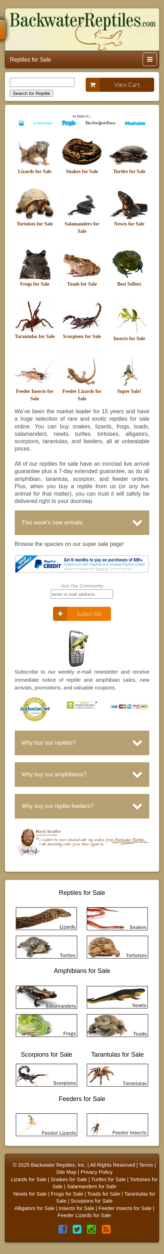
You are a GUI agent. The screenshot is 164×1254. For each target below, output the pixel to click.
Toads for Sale (82, 284)
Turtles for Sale (129, 171)
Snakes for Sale (82, 171)
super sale (96, 544)
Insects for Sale (129, 338)
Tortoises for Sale (35, 224)
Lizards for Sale (34, 171)
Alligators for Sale (34, 1208)
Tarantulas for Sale (35, 336)
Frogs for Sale (34, 284)
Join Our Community (82, 585)
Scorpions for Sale (82, 336)
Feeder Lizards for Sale (84, 1215)
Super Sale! (129, 391)
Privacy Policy (96, 1172)
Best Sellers (129, 284)
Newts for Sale (129, 224)
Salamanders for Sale (91, 1186)
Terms (146, 1165)
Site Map (66, 1172)
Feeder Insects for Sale (124, 1208)
